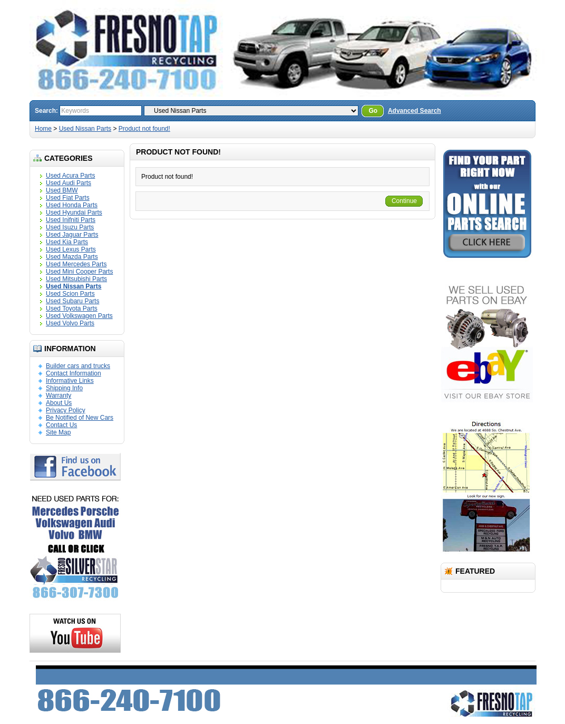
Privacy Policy (65, 410)
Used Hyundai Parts (74, 212)
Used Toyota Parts (72, 308)
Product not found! (144, 128)
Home (43, 128)
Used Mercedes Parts (76, 264)
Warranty (58, 395)
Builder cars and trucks (78, 366)
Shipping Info (64, 388)
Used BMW (62, 190)
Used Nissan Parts (85, 128)
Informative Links (70, 380)
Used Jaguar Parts (72, 234)
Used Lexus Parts (71, 249)
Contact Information (73, 373)
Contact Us (61, 425)
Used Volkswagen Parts (79, 316)
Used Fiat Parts (68, 197)
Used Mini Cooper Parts (79, 271)
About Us (59, 403)
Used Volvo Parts (70, 323)
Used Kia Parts (67, 242)
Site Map (58, 432)
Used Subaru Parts (72, 301)
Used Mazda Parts (72, 256)
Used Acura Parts (70, 175)
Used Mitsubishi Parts (76, 279)
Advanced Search (414, 110)
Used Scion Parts (70, 293)
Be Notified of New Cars (79, 417)
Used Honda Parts (72, 205)
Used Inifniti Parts (70, 220)
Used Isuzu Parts (70, 227)
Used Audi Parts (68, 183)
